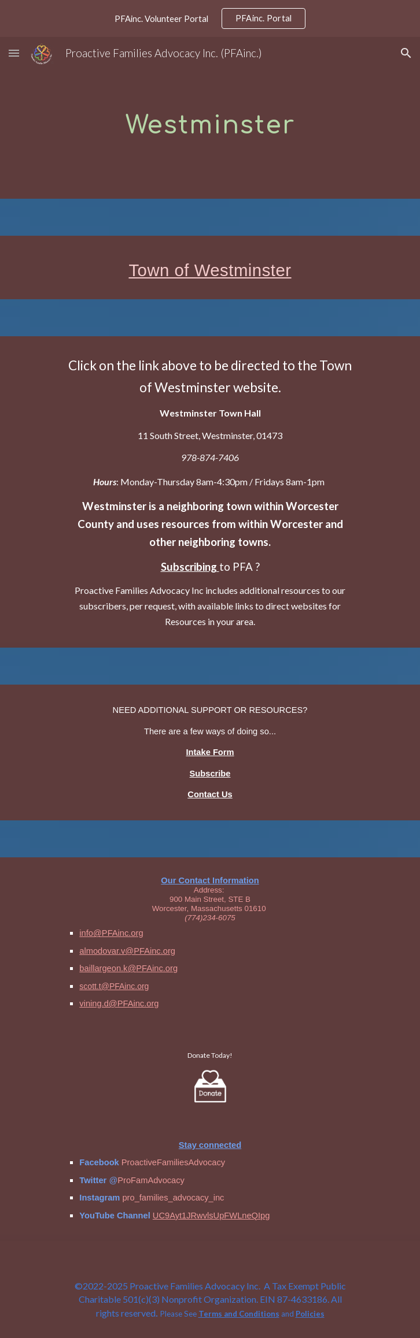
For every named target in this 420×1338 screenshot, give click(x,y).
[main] (209, 118)
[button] (14, 53)
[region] (210, 18)
